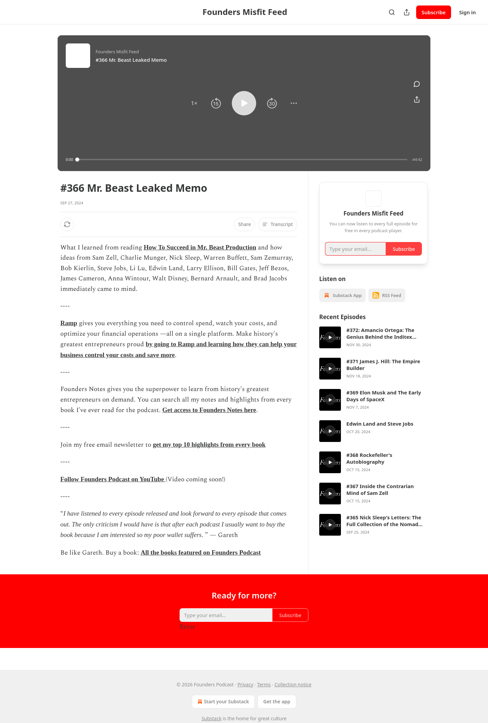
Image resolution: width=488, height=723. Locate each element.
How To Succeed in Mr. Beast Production (200, 247)
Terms (264, 684)
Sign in (467, 12)
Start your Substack (222, 701)
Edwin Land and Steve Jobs (379, 433)
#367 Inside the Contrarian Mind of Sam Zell (380, 499)
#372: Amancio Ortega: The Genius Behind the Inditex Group (380, 343)
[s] (330, 347)
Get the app (276, 701)
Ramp (68, 323)
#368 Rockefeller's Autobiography (369, 468)
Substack (212, 718)
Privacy (245, 684)
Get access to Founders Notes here (209, 409)
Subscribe (434, 12)
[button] (194, 103)
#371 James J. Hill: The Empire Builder (383, 374)
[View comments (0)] (416, 84)
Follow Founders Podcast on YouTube (113, 479)
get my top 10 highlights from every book (209, 444)
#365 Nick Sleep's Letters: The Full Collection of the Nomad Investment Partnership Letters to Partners (386, 530)
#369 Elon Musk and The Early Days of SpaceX (383, 405)
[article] (373, 347)
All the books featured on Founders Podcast (201, 552)
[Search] (392, 12)
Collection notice (292, 684)
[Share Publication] (406, 12)
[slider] (242, 159)
